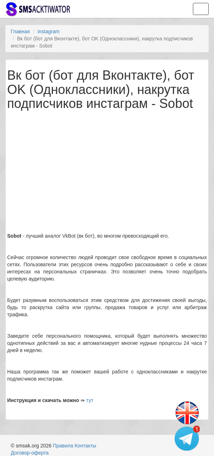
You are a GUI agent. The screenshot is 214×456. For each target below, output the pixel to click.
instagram (48, 31)
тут (89, 400)
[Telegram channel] (187, 438)
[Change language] (187, 413)
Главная (20, 31)
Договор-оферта (30, 453)
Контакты (85, 445)
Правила (63, 445)
